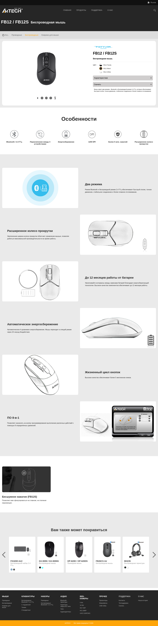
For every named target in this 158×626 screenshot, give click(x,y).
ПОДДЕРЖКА (96, 10)
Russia (153, 2)
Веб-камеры (84, 597)
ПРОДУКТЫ (81, 10)
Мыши (5, 596)
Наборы (45, 596)
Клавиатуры (28, 596)
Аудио (63, 596)
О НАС (110, 10)
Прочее (103, 596)
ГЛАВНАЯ (67, 10)
